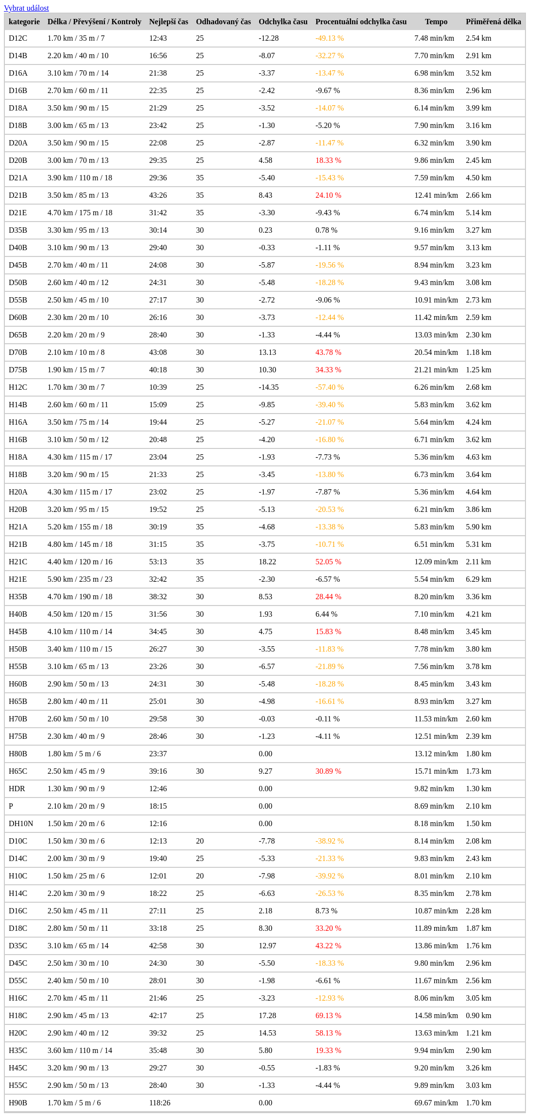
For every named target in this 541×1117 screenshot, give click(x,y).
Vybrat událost (26, 8)
